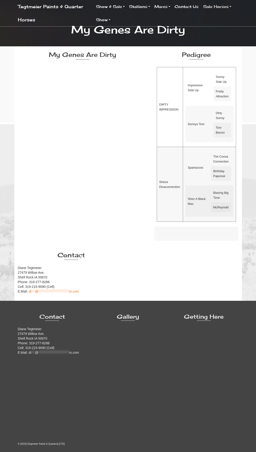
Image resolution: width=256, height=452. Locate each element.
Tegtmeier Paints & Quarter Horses (50, 13)
